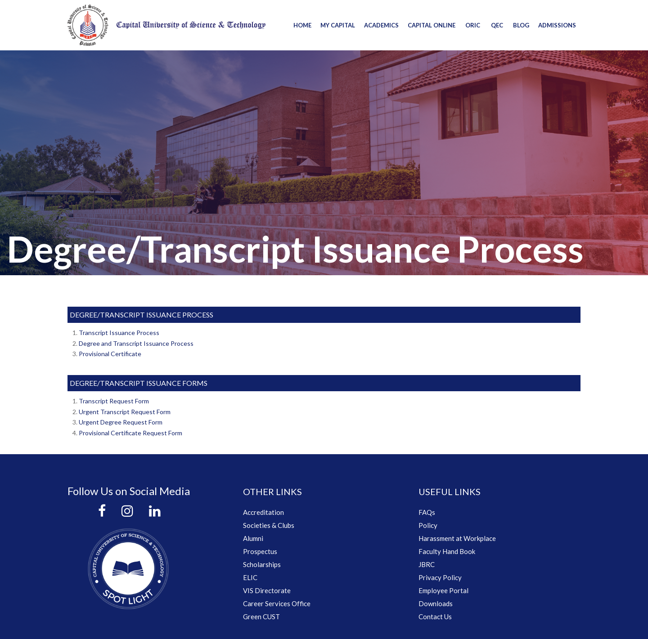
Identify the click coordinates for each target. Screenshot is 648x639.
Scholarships (262, 564)
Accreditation (263, 512)
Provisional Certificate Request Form (130, 433)
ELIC (250, 577)
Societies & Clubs (268, 525)
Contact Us (435, 616)
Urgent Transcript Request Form (125, 412)
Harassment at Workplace (457, 538)
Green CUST (261, 616)
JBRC (426, 564)
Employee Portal (443, 590)
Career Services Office (276, 603)
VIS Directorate (267, 590)
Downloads (435, 603)
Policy (427, 525)
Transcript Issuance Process (119, 332)
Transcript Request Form (114, 401)
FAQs (426, 512)
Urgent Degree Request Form (120, 422)
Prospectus (260, 551)
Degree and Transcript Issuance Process (136, 343)
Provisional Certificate (110, 353)
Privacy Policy (440, 577)
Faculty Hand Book (446, 551)
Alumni (253, 538)
